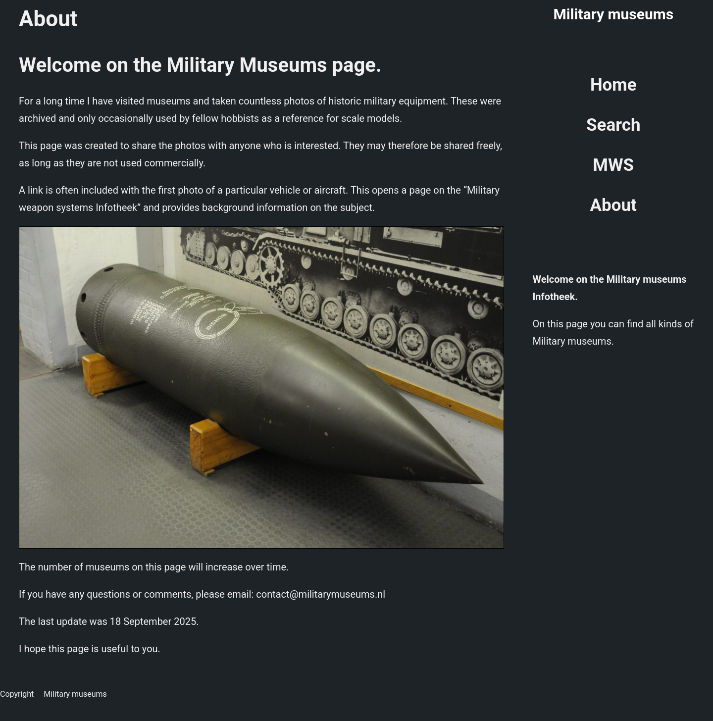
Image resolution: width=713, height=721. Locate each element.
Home (613, 85)
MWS (613, 165)
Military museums (613, 14)
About (613, 205)
